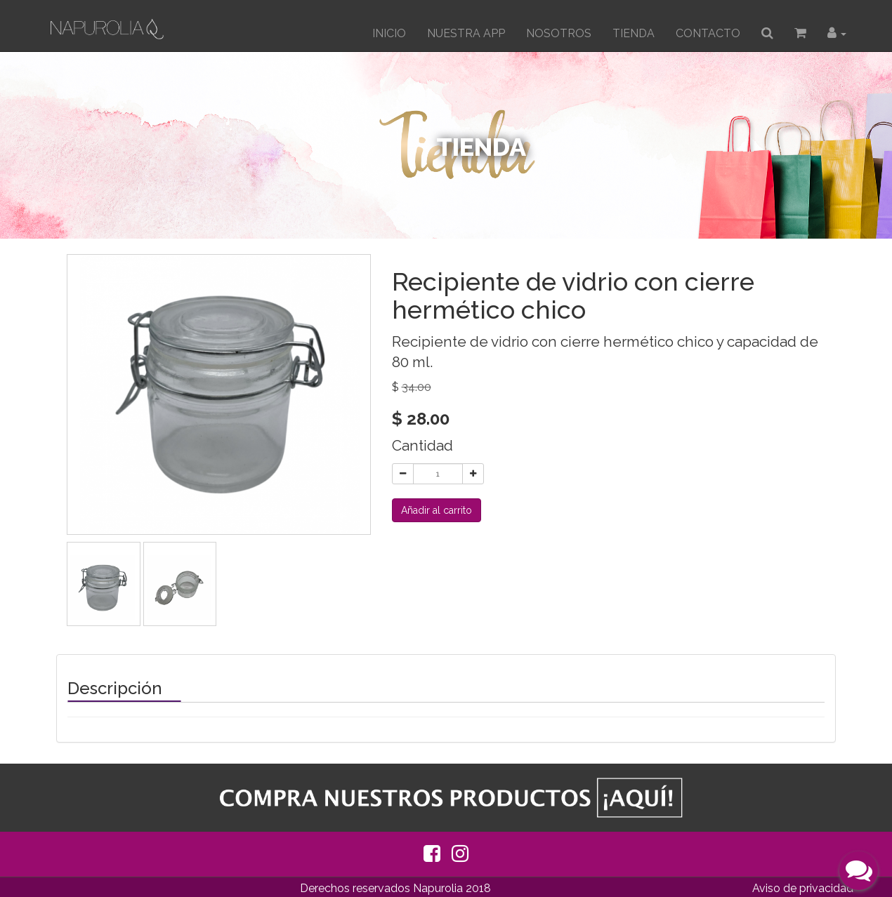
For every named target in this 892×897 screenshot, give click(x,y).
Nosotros (558, 33)
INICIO (389, 33)
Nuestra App (466, 33)
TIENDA (633, 33)
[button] (837, 33)
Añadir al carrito (436, 510)
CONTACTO (708, 33)
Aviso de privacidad (802, 888)
